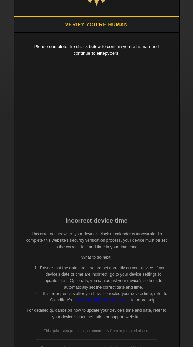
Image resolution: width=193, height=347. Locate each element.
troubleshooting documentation (101, 300)
